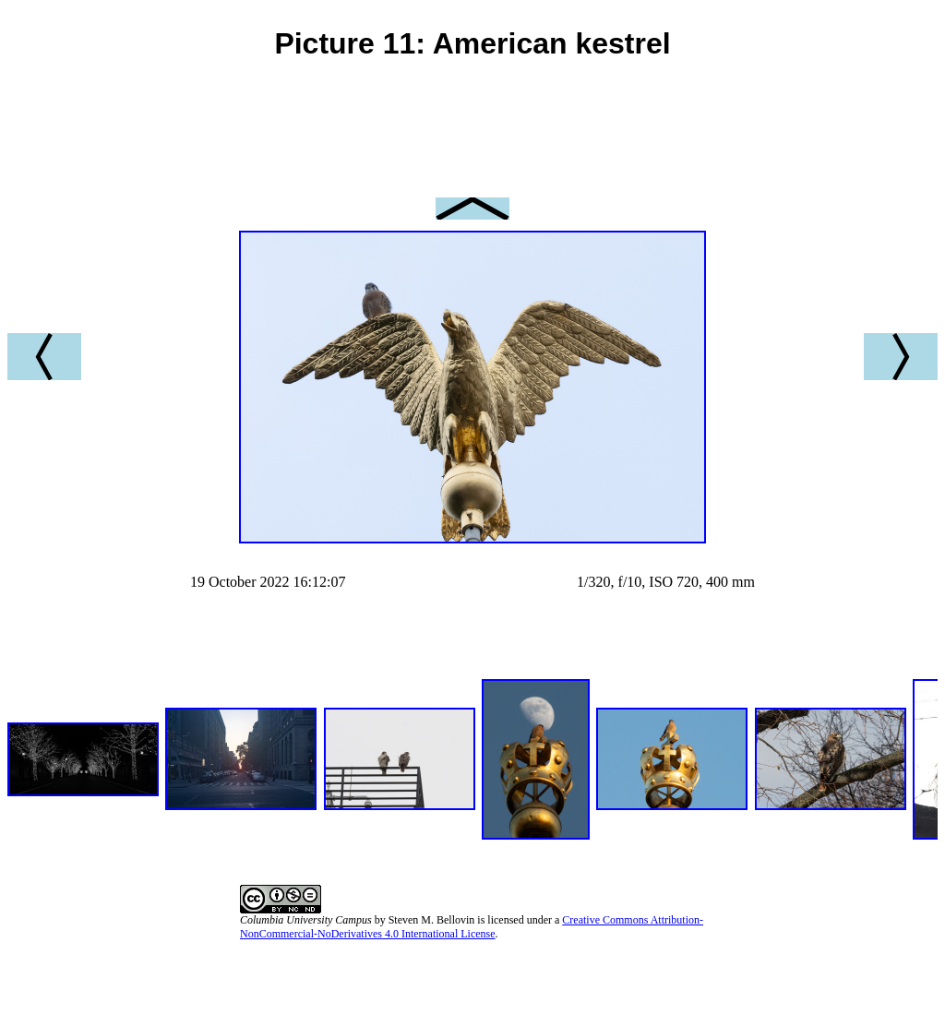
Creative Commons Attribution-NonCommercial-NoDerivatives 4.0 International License (471, 926)
